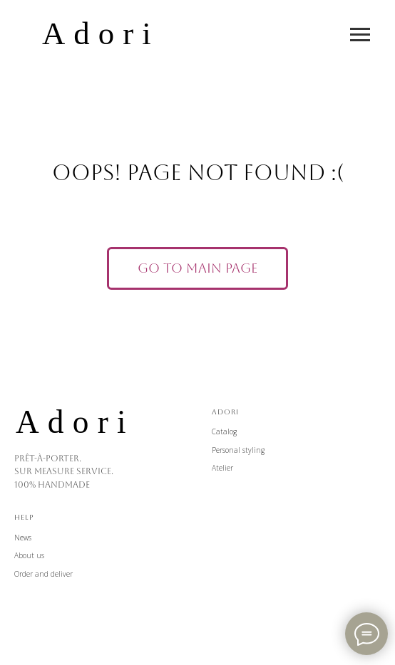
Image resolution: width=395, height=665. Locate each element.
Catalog (224, 431)
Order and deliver (43, 574)
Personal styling (238, 450)
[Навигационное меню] (360, 35)
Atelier (222, 468)
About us (29, 555)
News (22, 538)
